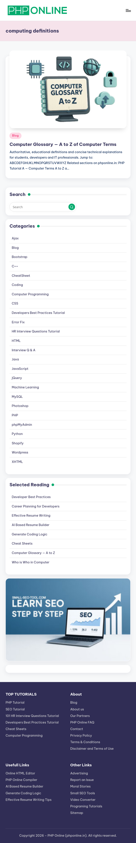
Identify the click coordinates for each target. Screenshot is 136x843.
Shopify (17, 443)
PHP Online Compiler (21, 780)
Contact (76, 729)
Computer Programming (30, 294)
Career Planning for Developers (35, 506)
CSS (15, 303)
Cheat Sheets (22, 543)
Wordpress (20, 452)
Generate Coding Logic (29, 534)
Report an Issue (82, 780)
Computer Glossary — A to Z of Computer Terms (62, 144)
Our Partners (80, 716)
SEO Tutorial (15, 709)
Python (17, 434)
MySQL (17, 397)
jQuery (17, 378)
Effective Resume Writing (31, 516)
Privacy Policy (81, 735)
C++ (15, 266)
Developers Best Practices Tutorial (38, 313)
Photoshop (20, 406)
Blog (15, 135)
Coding (17, 285)
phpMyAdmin (22, 425)
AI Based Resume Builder (30, 525)
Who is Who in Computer (30, 562)
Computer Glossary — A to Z (33, 553)
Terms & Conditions (85, 742)
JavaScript (20, 369)
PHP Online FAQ (82, 722)
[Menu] (128, 10)
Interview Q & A (23, 350)
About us (77, 709)
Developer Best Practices (31, 497)
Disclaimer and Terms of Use (92, 749)
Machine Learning (25, 387)
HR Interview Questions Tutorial (36, 331)
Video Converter (82, 800)
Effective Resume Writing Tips (28, 800)
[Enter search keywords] (42, 206)
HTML (16, 341)
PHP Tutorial (14, 703)
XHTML (17, 462)
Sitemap (76, 813)
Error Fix (18, 322)
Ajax (15, 238)
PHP (15, 415)
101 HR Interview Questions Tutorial (32, 716)
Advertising (79, 773)
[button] (71, 207)
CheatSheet (21, 276)
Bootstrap (19, 257)
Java (15, 359)
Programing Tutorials (86, 806)
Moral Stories (80, 786)
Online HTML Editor (20, 773)
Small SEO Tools (82, 793)
